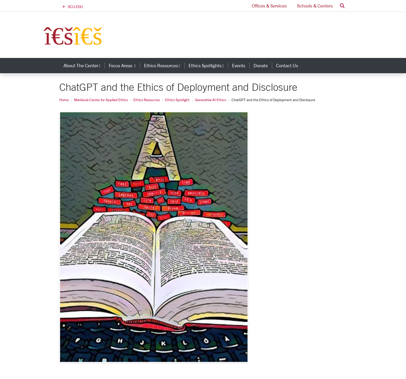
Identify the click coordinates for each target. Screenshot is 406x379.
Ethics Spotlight (177, 100)
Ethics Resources (146, 100)
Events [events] (238, 65)
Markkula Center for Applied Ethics (101, 100)
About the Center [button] (84, 65)
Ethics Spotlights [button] (208, 65)
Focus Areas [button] (124, 65)
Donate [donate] (260, 65)
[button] (342, 5)
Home (64, 100)
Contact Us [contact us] (287, 65)
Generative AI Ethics (210, 100)
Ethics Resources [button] (164, 65)
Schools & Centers (315, 5)
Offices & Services (269, 5)
